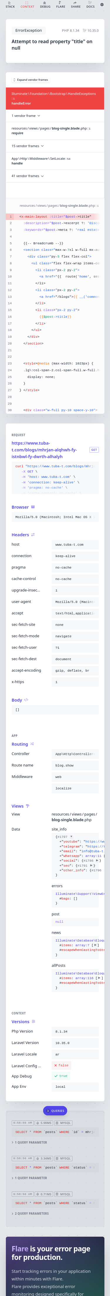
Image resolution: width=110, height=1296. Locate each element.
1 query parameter (29, 1142)
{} (75, 856)
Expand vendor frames (30, 80)
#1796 (99, 870)
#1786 (91, 861)
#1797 (65, 837)
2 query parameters (30, 1214)
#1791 (85, 865)
